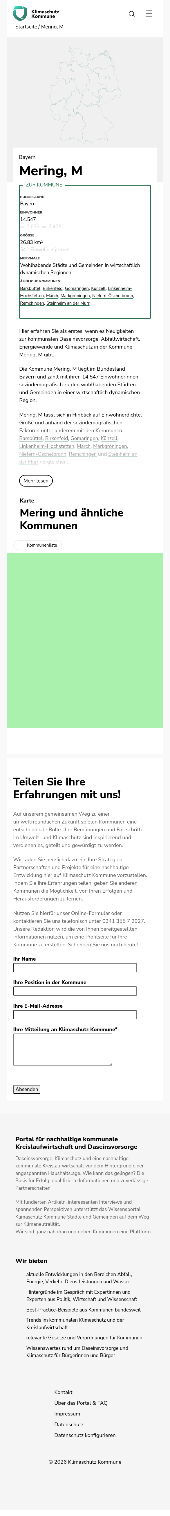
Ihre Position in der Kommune (49, 982)
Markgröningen (114, 446)
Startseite (26, 27)
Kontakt (63, 1398)
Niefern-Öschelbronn (43, 454)
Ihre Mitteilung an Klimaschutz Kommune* (65, 1029)
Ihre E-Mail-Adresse (38, 1006)
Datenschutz (69, 1430)
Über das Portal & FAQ (81, 1409)
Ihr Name (24, 959)
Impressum (67, 1420)
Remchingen (85, 454)
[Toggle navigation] (149, 14)
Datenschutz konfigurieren (85, 1441)
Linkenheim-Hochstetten (48, 446)
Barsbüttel (31, 438)
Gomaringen (87, 438)
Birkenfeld (58, 438)
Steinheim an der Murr (74, 303)
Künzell (113, 438)
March (86, 446)
